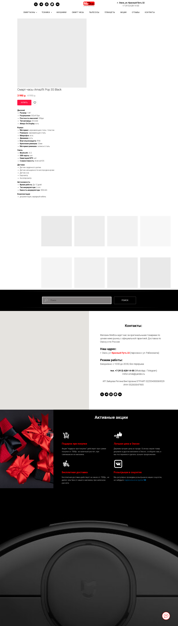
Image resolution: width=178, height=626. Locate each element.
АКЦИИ (123, 12)
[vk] (57, 5)
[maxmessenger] (47, 5)
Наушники (61, 12)
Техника (46, 12)
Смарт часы (78, 12)
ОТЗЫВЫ (135, 12)
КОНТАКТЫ (150, 12)
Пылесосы (94, 12)
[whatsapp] (52, 5)
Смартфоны (29, 12)
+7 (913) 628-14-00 (124, 370)
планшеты (110, 12)
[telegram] (41, 5)
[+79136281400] (36, 5)
